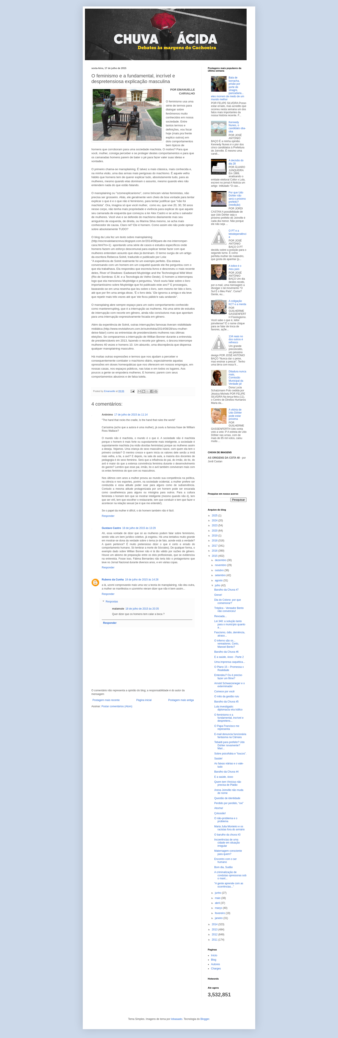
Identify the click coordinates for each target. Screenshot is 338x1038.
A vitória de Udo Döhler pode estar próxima (235, 414)
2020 (215, 530)
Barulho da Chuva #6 (226, 651)
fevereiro (220, 913)
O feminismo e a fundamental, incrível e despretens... (229, 718)
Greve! (218, 594)
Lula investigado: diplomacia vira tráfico (228, 708)
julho (218, 585)
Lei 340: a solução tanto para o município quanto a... (229, 624)
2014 (215, 924)
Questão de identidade (227, 798)
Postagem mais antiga (181, 700)
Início (214, 955)
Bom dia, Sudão (223, 867)
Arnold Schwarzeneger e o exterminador (229, 685)
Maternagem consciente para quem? (228, 852)
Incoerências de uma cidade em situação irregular (227, 842)
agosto (219, 580)
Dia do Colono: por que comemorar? (227, 601)
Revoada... (220, 616)
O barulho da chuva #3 (227, 834)
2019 (215, 535)
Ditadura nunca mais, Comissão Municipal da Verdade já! (237, 378)
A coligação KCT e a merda (237, 302)
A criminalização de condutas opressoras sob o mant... (230, 875)
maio (218, 898)
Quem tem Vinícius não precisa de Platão (227, 783)
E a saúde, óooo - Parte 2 (229, 657)
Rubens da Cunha (113, 579)
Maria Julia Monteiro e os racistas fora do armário (229, 828)
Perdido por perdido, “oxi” (228, 803)
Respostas (112, 601)
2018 (215, 540)
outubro (219, 570)
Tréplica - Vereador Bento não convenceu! (229, 610)
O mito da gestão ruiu (226, 696)
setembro (220, 575)
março (219, 907)
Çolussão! (220, 813)
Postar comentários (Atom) (117, 706)
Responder (108, 515)
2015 (215, 555)
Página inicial (144, 700)
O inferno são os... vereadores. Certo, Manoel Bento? (226, 643)
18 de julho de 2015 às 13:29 (139, 528)
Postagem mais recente (106, 700)
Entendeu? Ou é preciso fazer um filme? (228, 677)
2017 (215, 545)
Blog (213, 959)
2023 (215, 525)
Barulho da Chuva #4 (226, 771)
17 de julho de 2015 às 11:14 (131, 414)
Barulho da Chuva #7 (226, 589)
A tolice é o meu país (235, 267)
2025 (215, 515)
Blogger (204, 1019)
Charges (216, 968)
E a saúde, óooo (223, 776)
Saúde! (218, 758)
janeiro (219, 918)
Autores (215, 964)
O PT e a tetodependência (237, 233)
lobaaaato (176, 1019)
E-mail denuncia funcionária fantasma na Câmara (230, 736)
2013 (215, 929)
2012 (215, 934)
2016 (215, 550)
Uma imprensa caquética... (229, 661)
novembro (221, 565)
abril (218, 903)
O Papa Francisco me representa (226, 727)
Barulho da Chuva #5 (226, 701)
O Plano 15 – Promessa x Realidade (229, 668)
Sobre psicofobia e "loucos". (230, 753)
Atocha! (218, 808)
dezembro (221, 560)
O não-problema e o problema (225, 820)
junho (218, 892)
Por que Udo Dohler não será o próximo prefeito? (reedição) (237, 199)
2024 (215, 520)
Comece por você (224, 691)
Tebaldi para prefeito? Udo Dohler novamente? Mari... (229, 745)
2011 (215, 939)
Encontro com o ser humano (225, 861)
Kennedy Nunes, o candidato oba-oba (237, 127)
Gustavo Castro (111, 528)
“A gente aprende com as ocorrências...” (228, 885)
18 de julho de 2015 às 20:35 (142, 608)
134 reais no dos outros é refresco (236, 339)
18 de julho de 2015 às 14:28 (141, 579)
